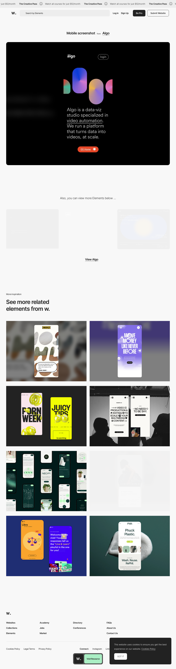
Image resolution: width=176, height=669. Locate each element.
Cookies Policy (13, 648)
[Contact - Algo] (143, 229)
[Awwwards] (13, 13)
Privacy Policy (45, 648)
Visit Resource (93, 659)
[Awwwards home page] (78, 658)
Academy (44, 622)
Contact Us (112, 632)
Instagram (97, 648)
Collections (11, 627)
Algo (106, 33)
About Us (111, 627)
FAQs (109, 622)
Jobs (42, 627)
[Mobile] (46, 350)
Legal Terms (29, 648)
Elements (10, 632)
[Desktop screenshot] (32, 229)
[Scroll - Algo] (88, 229)
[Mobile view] (46, 415)
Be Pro (139, 13)
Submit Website (158, 13)
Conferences (79, 627)
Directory (77, 622)
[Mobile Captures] (46, 545)
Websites (10, 622)
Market (43, 632)
